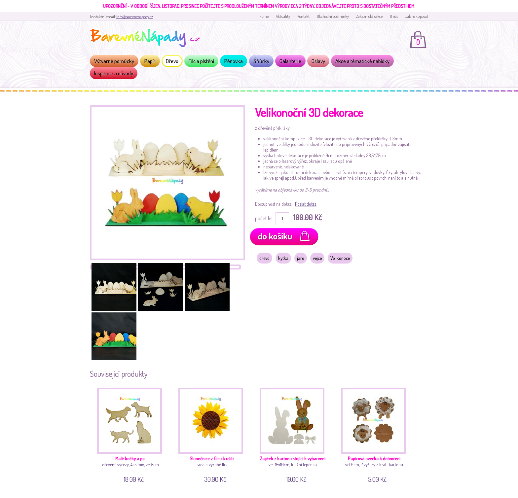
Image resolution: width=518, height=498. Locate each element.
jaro (300, 258)
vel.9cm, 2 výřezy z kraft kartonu (375, 434)
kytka (283, 258)
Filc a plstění (201, 60)
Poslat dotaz (305, 204)
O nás (394, 16)
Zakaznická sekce (369, 16)
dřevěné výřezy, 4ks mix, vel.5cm (131, 434)
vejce (317, 258)
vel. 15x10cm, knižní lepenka (294, 434)
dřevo (264, 258)
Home (264, 16)
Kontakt (303, 16)
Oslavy (318, 60)
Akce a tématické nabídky (362, 60)
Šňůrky (261, 60)
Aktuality (283, 16)
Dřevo (172, 60)
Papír (150, 60)
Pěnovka (233, 60)
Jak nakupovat (416, 16)
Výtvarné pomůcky (114, 60)
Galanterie (290, 60)
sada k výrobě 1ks (213, 434)
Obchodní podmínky (333, 16)
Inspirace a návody (113, 73)
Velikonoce (340, 258)
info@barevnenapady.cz (134, 16)
